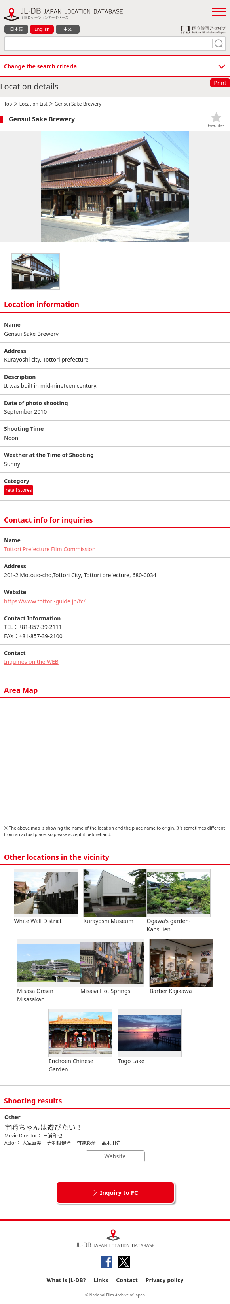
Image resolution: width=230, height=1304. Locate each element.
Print (220, 83)
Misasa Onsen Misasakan (48, 971)
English (41, 29)
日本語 (16, 29)
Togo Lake (149, 1037)
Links (100, 1280)
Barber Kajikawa (181, 967)
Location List (33, 103)
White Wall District (46, 897)
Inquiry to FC (119, 1192)
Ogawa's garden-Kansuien (178, 901)
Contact (127, 1280)
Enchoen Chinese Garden (80, 1041)
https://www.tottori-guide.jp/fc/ (45, 601)
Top (8, 103)
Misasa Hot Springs (112, 967)
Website (115, 1156)
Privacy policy (165, 1280)
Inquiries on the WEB (31, 661)
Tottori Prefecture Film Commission (49, 549)
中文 (67, 29)
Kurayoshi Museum (115, 897)
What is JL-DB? (66, 1280)
